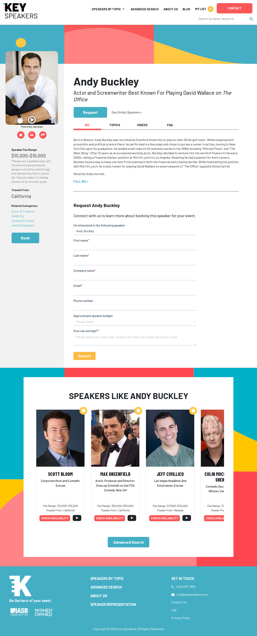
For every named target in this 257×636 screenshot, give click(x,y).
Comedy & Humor (23, 220)
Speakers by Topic (107, 578)
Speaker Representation (113, 604)
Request (90, 112)
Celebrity (17, 216)
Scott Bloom (60, 474)
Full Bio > (80, 181)
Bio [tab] (87, 125)
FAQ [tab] (170, 125)
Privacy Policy (181, 618)
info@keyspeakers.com (192, 594)
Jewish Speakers (23, 225)
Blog (186, 9)
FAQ (174, 610)
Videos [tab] (142, 125)
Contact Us (178, 602)
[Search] (222, 18)
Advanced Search (145, 9)
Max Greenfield (115, 474)
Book (25, 238)
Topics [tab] (114, 125)
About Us (170, 9)
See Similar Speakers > (126, 112)
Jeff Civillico (170, 474)
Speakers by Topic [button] (106, 9)
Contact (235, 8)
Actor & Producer (23, 211)
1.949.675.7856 (185, 586)
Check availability (54, 518)
